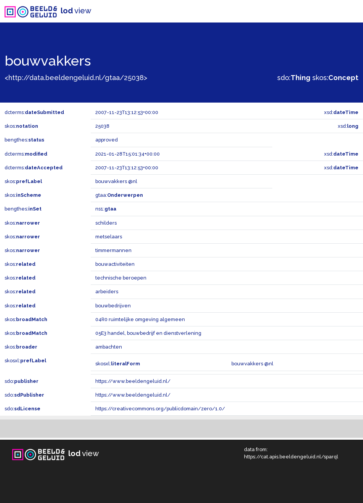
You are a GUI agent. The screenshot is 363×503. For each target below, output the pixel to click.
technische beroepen (120, 278)
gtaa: (119, 195)
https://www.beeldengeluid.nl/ (132, 381)
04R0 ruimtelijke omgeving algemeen (140, 319)
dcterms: (34, 112)
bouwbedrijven (113, 306)
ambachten (108, 347)
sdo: (293, 78)
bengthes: (24, 140)
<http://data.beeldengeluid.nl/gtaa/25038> (76, 78)
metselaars (108, 236)
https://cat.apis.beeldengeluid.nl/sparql (291, 457)
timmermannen (113, 250)
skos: (335, 78)
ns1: (105, 209)
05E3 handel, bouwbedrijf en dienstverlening (148, 333)
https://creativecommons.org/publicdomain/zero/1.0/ (160, 408)
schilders (106, 223)
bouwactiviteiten (115, 264)
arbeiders (106, 291)
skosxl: (25, 360)
